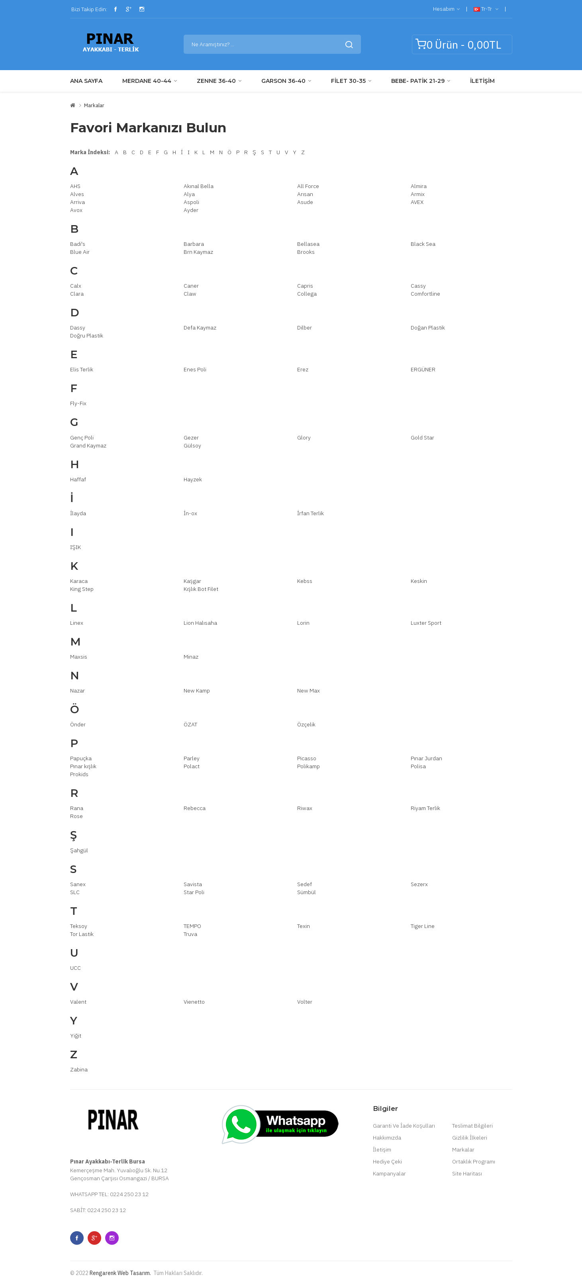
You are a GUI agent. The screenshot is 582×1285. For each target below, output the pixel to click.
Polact (192, 766)
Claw (190, 293)
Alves (77, 194)
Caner (191, 285)
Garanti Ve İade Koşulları (404, 1125)
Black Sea (423, 243)
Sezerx (419, 884)
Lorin (303, 622)
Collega (307, 293)
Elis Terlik (81, 369)
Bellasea (308, 243)
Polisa (418, 766)
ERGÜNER (423, 369)
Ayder (191, 210)
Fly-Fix (78, 403)
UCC (75, 967)
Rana (76, 808)
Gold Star (422, 437)
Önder (78, 724)
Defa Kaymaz (200, 327)
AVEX (417, 202)
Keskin (419, 581)
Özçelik (306, 724)
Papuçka (81, 758)
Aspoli (191, 202)
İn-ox (190, 513)
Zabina (79, 1069)
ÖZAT (190, 724)
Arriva (77, 202)
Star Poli (194, 892)
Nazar (77, 690)
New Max (308, 690)
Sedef (304, 884)
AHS (75, 186)
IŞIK (75, 547)
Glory (304, 437)
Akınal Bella (199, 186)
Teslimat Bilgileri (472, 1125)
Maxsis (78, 656)
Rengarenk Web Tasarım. (120, 1273)
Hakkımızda (387, 1137)
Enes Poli (195, 369)
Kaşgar (192, 581)
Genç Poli (82, 437)
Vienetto (194, 1001)
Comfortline (425, 293)
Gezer (191, 437)
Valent (78, 1001)
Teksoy (78, 926)
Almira (419, 186)
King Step (82, 588)
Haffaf (78, 479)
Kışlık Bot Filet (201, 588)
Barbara (194, 243)
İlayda (78, 513)
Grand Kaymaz (88, 445)
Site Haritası (467, 1173)
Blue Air (80, 251)
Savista (193, 884)
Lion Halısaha (200, 622)
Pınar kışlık (83, 766)
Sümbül (306, 892)
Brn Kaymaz (198, 251)
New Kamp (197, 690)
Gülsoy (192, 445)
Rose (76, 816)
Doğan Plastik (428, 327)
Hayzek (193, 479)
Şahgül (79, 850)
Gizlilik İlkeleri (469, 1137)
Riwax (304, 808)
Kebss (304, 581)
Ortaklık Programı (473, 1161)
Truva (190, 934)
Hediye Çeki (387, 1161)
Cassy (418, 285)
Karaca (79, 581)
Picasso (306, 758)
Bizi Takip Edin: (88, 9)
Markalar (94, 105)
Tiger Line (423, 926)
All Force (308, 186)
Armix (418, 194)
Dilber (304, 327)
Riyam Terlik (425, 808)
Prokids (79, 774)
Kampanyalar (389, 1173)
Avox (76, 210)
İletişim (382, 1149)
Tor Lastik (82, 934)
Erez (302, 369)
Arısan (305, 194)
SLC (75, 892)
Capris (305, 285)
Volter (304, 1001)
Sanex (78, 884)
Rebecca (195, 808)
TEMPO (192, 926)
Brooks (306, 251)
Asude (305, 202)
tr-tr (486, 9)
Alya (189, 194)
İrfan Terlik (310, 513)
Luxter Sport (426, 622)
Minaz (191, 656)
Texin (303, 926)
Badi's (77, 243)
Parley (192, 758)
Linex (76, 622)
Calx (75, 285)
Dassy (77, 327)
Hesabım (446, 9)
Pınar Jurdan (426, 758)
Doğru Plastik (86, 335)
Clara (77, 293)
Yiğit (75, 1035)
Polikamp (308, 766)
